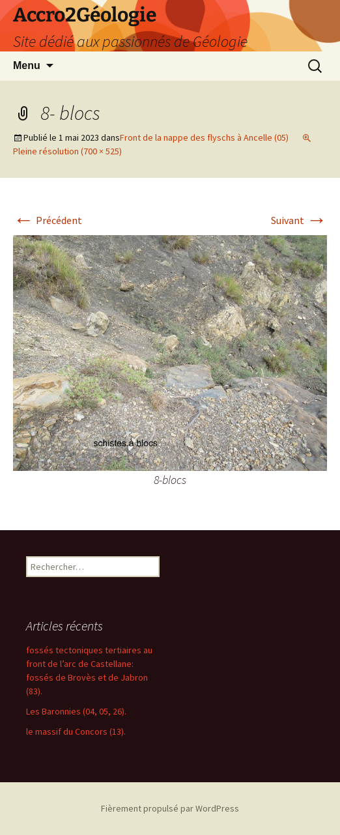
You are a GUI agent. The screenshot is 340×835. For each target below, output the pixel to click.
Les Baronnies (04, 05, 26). (76, 711)
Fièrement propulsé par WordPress (170, 808)
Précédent (47, 220)
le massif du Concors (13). (76, 731)
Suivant (299, 220)
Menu (26, 65)
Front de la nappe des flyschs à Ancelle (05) (204, 137)
